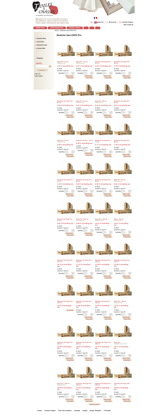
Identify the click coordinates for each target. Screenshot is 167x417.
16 (64, 388)
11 (83, 265)
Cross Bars (40, 41)
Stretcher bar (61, 63)
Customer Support (50, 410)
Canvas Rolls (41, 48)
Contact (39, 410)
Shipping (40, 58)
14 (64, 347)
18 (102, 388)
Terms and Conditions (65, 410)
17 (83, 388)
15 (83, 347)
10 (102, 224)
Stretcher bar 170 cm (120, 344)
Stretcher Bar (80, 220)
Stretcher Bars (41, 38)
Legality (84, 410)
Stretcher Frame (42, 45)
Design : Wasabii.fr (95, 410)
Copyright (77, 410)
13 (102, 306)
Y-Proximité (107, 410)
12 (121, 265)
